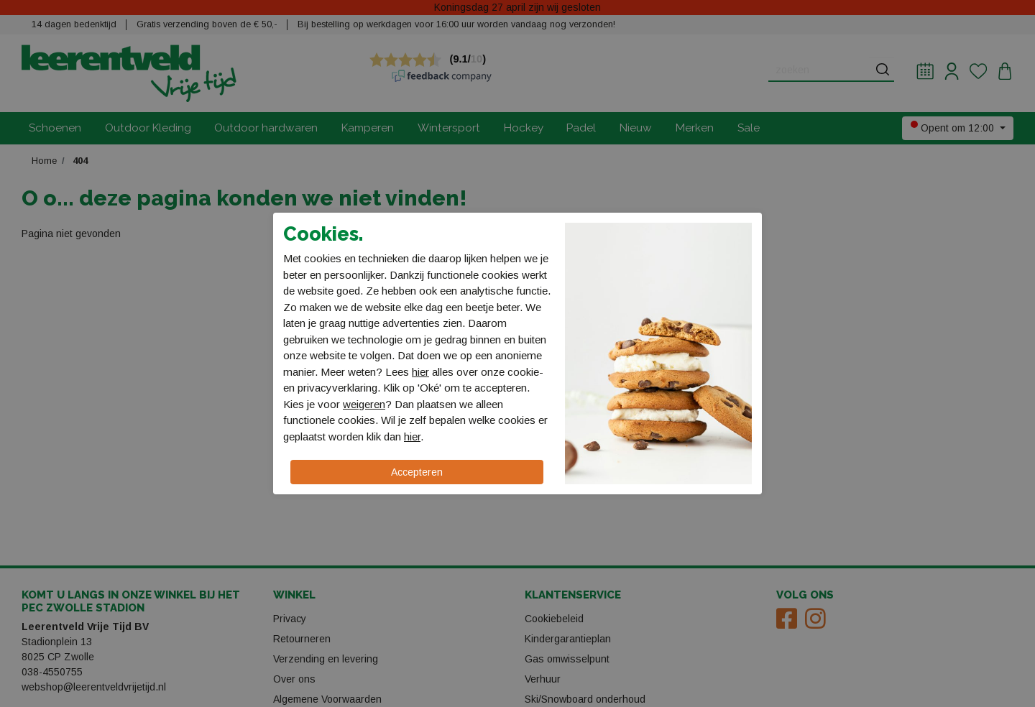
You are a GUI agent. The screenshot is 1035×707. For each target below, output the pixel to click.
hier (420, 372)
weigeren (364, 404)
